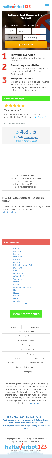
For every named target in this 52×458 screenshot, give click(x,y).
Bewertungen (31, 137)
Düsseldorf (18, 276)
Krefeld (16, 284)
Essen (16, 254)
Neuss (16, 293)
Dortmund (18, 273)
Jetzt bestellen (9, 212)
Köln (15, 270)
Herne (16, 281)
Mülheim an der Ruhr (23, 265)
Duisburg (17, 268)
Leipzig (16, 301)
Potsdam (17, 251)
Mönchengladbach (22, 287)
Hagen (16, 290)
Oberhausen (19, 262)
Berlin (16, 248)
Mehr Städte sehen (26, 314)
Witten (16, 295)
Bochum (17, 259)
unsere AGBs (33, 403)
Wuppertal (18, 279)
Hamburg (17, 256)
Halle (15, 298)
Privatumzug (34, 37)
